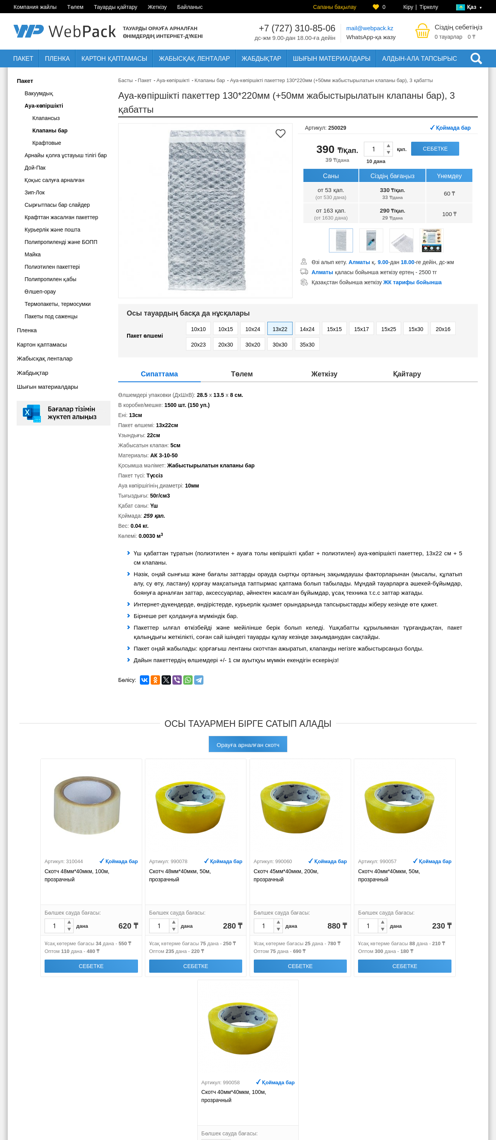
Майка (32, 254)
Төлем (75, 7)
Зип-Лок (34, 192)
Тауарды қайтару (115, 7)
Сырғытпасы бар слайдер (57, 205)
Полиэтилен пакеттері (52, 267)
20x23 (198, 345)
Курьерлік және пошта (52, 230)
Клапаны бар (49, 130)
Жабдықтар (262, 58)
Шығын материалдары (331, 58)
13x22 (279, 329)
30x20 (252, 345)
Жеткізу (157, 7)
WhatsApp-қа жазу (371, 37)
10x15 (225, 329)
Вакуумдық (38, 93)
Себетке (435, 149)
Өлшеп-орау (40, 291)
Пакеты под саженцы (51, 316)
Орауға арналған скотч (248, 745)
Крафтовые (46, 143)
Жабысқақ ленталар (194, 58)
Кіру (408, 7)
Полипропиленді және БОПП (60, 242)
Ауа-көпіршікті (43, 106)
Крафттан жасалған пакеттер (61, 217)
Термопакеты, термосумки (57, 304)
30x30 (279, 345)
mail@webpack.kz (369, 28)
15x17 (361, 329)
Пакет (23, 58)
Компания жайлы (35, 7)
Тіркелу (428, 7)
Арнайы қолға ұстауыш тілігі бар (65, 155)
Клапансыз (46, 118)
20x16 (443, 329)
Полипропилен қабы (50, 279)
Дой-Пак (34, 168)
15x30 (415, 329)
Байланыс (190, 7)
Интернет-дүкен (339, 1075)
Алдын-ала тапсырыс (419, 58)
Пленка (57, 58)
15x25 (388, 329)
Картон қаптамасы (114, 58)
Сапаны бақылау (334, 7)
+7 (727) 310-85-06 (297, 28)
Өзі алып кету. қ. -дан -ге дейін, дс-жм (383, 262)
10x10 (198, 329)
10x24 (252, 329)
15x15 (334, 329)
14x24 (307, 329)
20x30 (225, 345)
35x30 (307, 345)
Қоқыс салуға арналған (54, 180)
